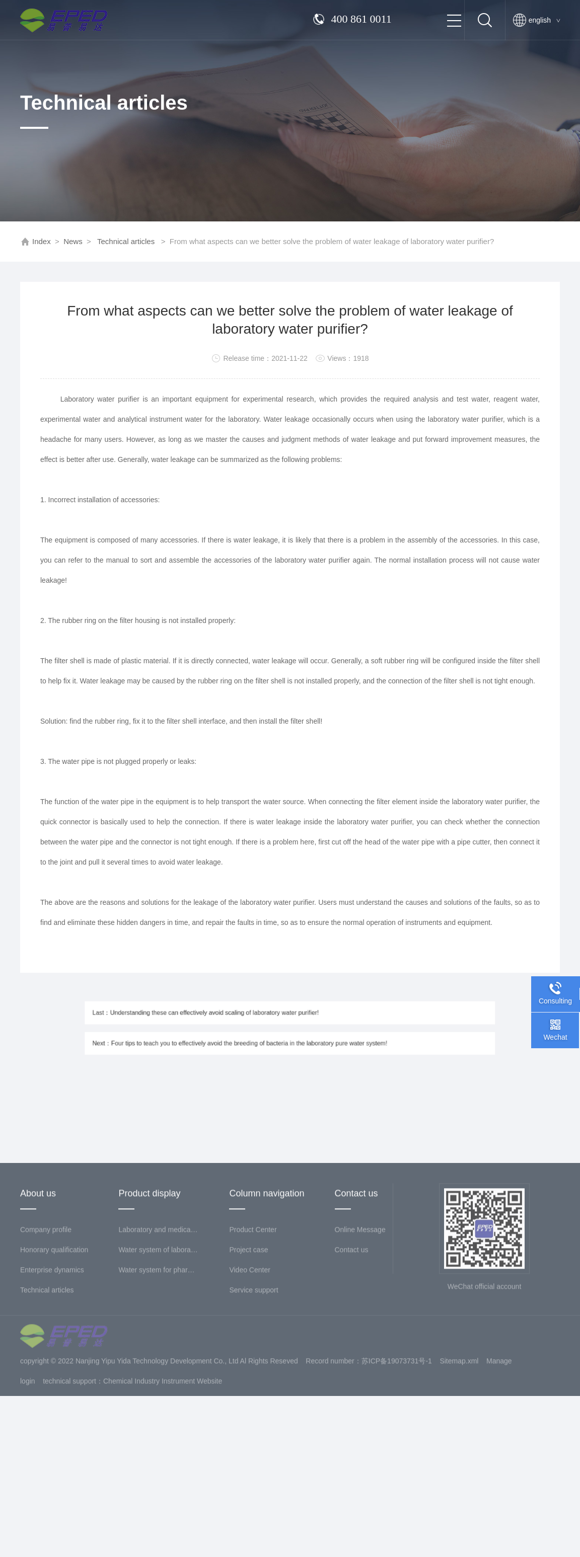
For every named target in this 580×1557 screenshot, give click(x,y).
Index (41, 241)
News (73, 241)
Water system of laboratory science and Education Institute (158, 1325)
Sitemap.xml (459, 1437)
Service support (253, 1366)
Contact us (352, 1325)
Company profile (45, 1305)
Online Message (360, 1305)
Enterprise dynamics (52, 1346)
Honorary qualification (54, 1325)
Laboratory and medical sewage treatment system (158, 1305)
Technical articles (126, 241)
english (544, 20)
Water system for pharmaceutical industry (158, 1346)
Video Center (249, 1346)
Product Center (252, 1305)
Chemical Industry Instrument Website (162, 1457)
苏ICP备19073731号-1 (396, 1437)
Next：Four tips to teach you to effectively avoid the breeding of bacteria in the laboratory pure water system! (255, 1039)
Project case (248, 1325)
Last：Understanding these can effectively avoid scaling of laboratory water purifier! (231, 1017)
